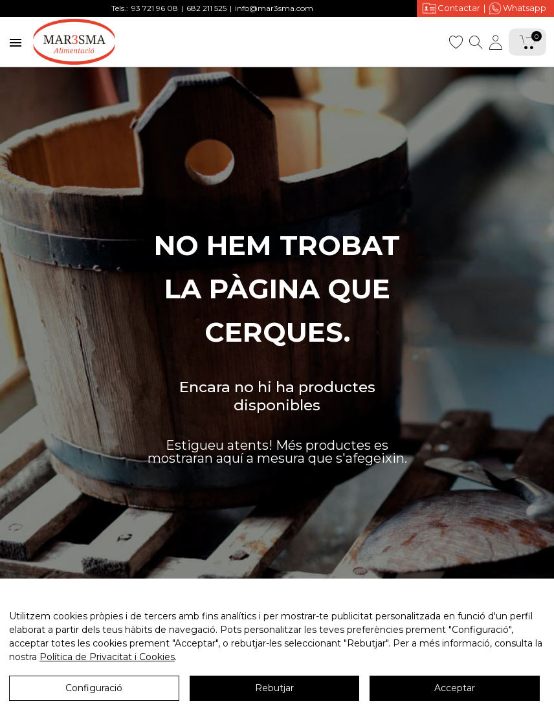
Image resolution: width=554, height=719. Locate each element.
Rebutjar (274, 688)
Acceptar (454, 688)
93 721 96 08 (154, 8)
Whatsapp (517, 8)
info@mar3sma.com (274, 8)
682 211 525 (206, 8)
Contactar (451, 8)
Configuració (93, 688)
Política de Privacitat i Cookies (107, 657)
